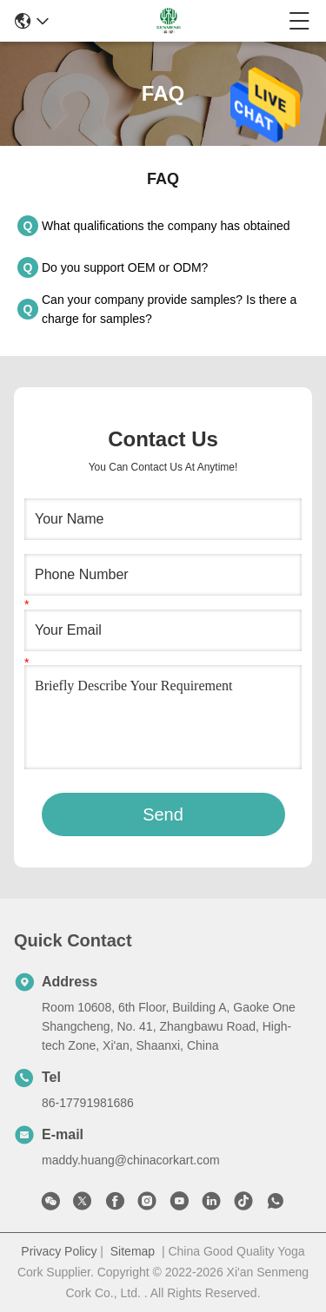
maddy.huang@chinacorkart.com (131, 1160)
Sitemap (132, 1251)
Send (163, 814)
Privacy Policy (58, 1251)
